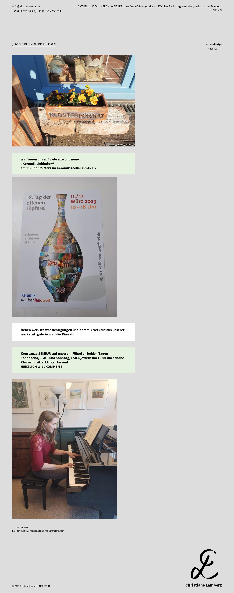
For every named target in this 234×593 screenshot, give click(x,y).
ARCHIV (217, 10)
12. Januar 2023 (20, 527)
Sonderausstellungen (38, 530)
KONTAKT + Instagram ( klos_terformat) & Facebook (190, 6)
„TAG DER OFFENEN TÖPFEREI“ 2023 (34, 44)
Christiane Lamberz (203, 585)
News (24, 530)
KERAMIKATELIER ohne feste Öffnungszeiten (128, 6)
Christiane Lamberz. (28, 586)
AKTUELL (83, 6)
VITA (95, 6)
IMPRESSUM (44, 586)
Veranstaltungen (56, 530)
